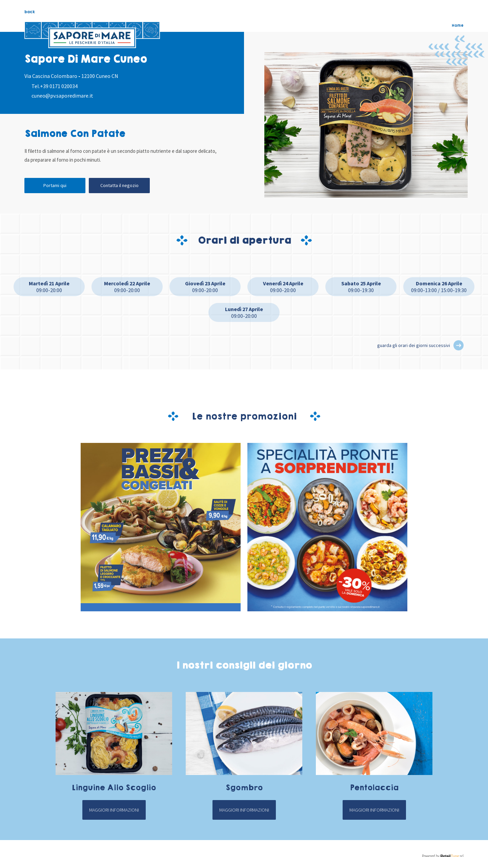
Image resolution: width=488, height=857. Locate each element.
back (29, 12)
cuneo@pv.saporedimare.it (62, 95)
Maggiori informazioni (114, 810)
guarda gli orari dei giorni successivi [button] (413, 345)
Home (458, 25)
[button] (458, 345)
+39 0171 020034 (59, 86)
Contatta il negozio (119, 185)
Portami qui (54, 185)
